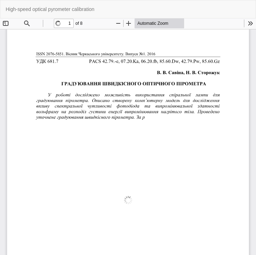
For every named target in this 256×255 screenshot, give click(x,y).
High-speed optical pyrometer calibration (50, 9)
